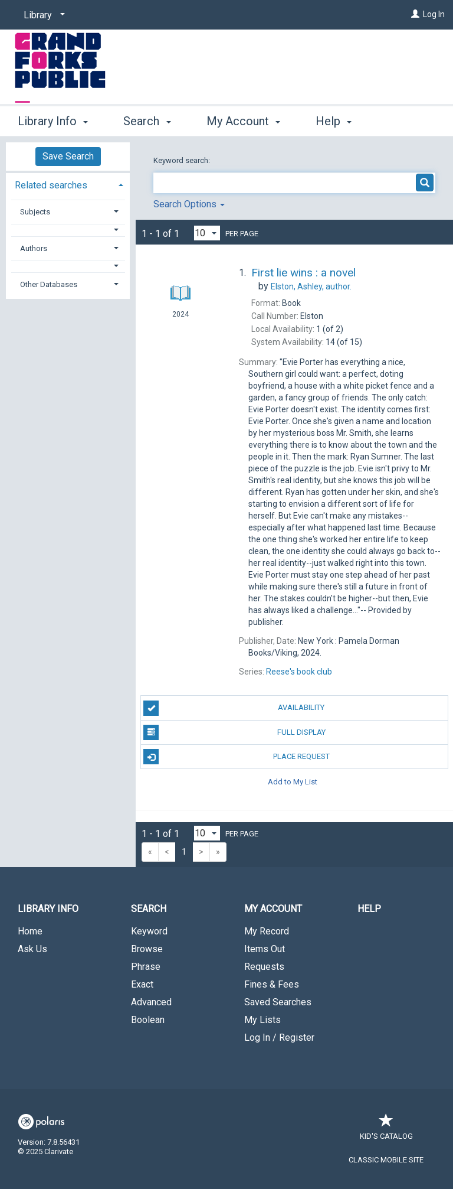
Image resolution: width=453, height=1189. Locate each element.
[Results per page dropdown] (207, 233)
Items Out (264, 949)
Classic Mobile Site (386, 1159)
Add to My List (292, 781)
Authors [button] (33, 248)
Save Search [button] (68, 156)
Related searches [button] (51, 185)
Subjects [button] (35, 211)
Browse (147, 949)
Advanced (151, 1002)
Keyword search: (182, 160)
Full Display (234, 732)
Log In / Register (279, 1037)
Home (30, 931)
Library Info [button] (53, 119)
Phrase (145, 966)
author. (311, 286)
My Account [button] (243, 119)
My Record (266, 931)
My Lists (262, 1019)
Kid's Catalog (386, 1130)
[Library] (42, 15)
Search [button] (146, 119)
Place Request (236, 756)
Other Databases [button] (48, 284)
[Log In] (415, 14)
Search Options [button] (189, 204)
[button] (68, 230)
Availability (233, 708)
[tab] (68, 184)
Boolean (148, 1019)
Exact (142, 984)
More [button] (339, 121)
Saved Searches (277, 1002)
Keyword (149, 931)
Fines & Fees (271, 984)
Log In (434, 14)
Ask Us (32, 949)
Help (369, 908)
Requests (264, 966)
